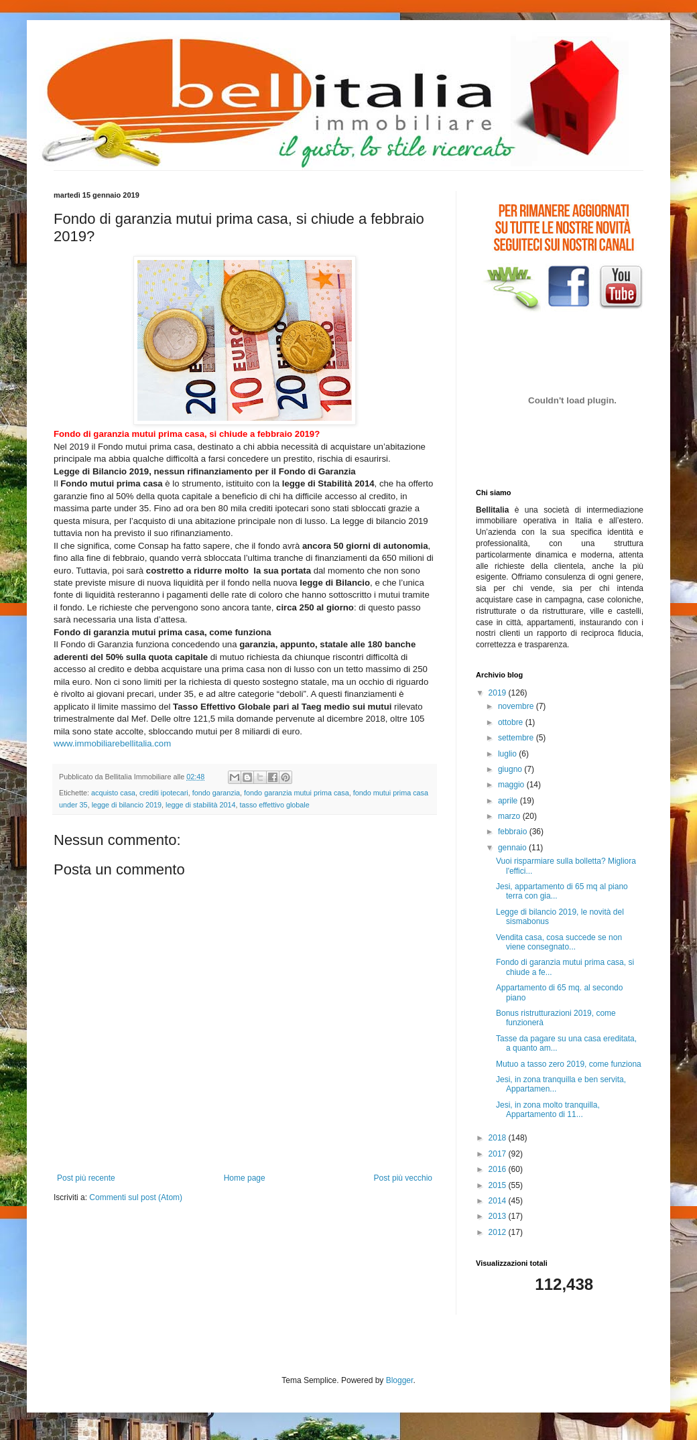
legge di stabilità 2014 (200, 805)
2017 (499, 1154)
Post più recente (86, 1178)
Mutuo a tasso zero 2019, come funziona (568, 1064)
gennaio (513, 847)
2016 (499, 1169)
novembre (517, 706)
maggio (512, 784)
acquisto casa (113, 793)
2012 (499, 1232)
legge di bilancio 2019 (127, 805)
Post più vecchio (403, 1178)
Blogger (400, 1380)
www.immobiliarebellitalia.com (112, 743)
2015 (499, 1185)
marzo (510, 816)
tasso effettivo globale (275, 805)
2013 (499, 1216)
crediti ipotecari (163, 793)
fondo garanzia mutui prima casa (296, 793)
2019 (499, 693)
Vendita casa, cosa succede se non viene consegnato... (559, 942)
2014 (499, 1200)
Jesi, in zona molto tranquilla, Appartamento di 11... (548, 1109)
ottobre (511, 722)
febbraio (513, 831)
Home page (244, 1178)
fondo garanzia (216, 793)
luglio (508, 754)
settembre (517, 737)
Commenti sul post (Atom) (135, 1197)
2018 (499, 1137)
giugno (511, 769)
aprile (509, 800)
